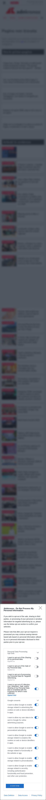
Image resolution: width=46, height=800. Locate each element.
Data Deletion (9, 795)
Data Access (23, 795)
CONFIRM (14, 786)
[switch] (37, 658)
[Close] (41, 608)
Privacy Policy (36, 795)
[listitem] (23, 652)
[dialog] (23, 702)
